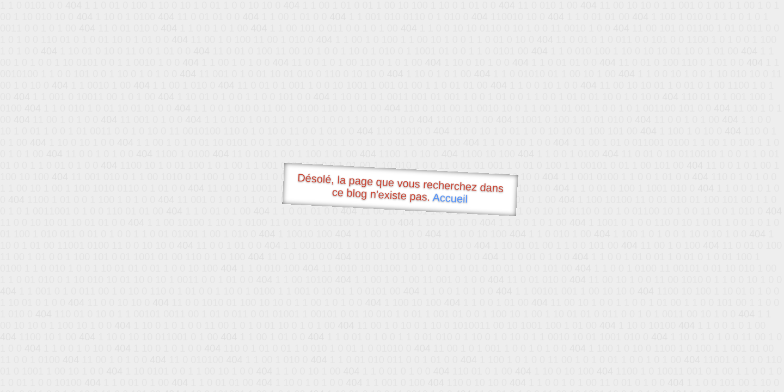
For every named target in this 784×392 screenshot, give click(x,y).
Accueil (450, 198)
